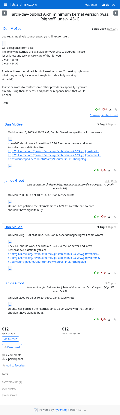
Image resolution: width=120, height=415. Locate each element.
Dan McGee (12, 28)
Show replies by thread (104, 115)
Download (12, 347)
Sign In (91, 4)
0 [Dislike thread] (105, 109)
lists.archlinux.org (23, 4)
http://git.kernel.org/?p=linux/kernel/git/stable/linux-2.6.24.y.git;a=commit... (54, 155)
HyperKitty (60, 409)
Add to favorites (14, 365)
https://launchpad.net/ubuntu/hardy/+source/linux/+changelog (47, 159)
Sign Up (109, 4)
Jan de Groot (14, 180)
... (4, 43)
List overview (10, 338)
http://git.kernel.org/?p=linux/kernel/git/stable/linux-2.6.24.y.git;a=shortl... (53, 151)
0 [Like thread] (97, 109)
